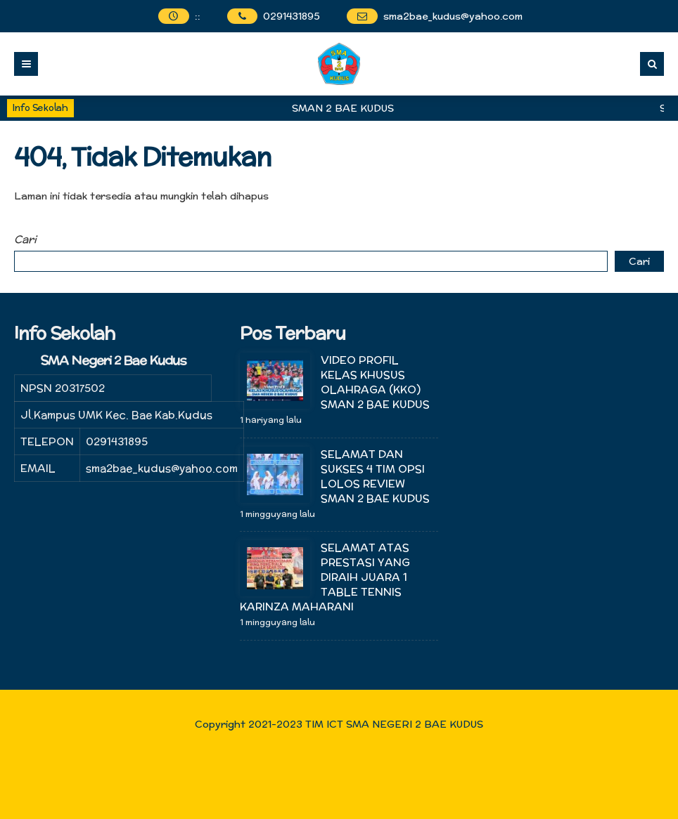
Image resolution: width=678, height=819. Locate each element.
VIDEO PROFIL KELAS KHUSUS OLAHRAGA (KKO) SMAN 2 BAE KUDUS (377, 382)
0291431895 (291, 16)
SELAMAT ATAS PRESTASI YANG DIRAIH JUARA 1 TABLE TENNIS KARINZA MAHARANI (325, 577)
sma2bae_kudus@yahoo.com (453, 16)
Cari (25, 239)
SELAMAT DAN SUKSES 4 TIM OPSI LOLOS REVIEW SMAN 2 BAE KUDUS (375, 476)
